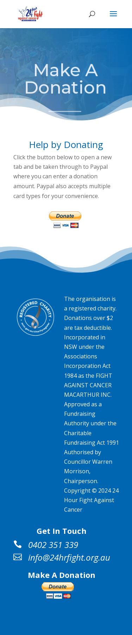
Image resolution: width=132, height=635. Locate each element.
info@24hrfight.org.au (69, 557)
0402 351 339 (53, 544)
